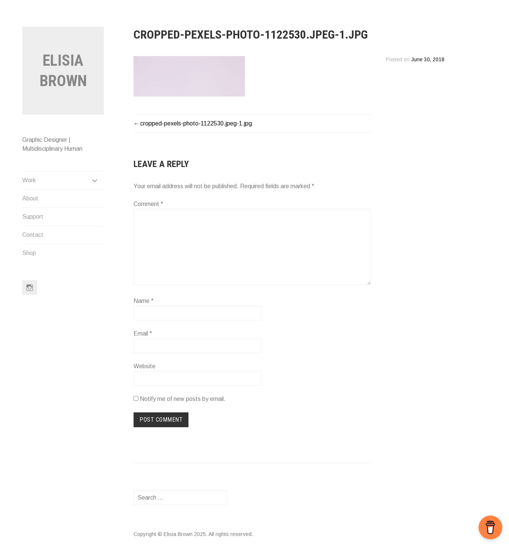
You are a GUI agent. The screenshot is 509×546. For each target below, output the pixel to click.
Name (144, 301)
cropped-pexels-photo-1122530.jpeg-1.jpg (196, 123)
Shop (29, 253)
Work (29, 180)
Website (144, 366)
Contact (32, 235)
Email (143, 333)
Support (32, 216)
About (30, 198)
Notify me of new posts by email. (183, 399)
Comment (148, 204)
